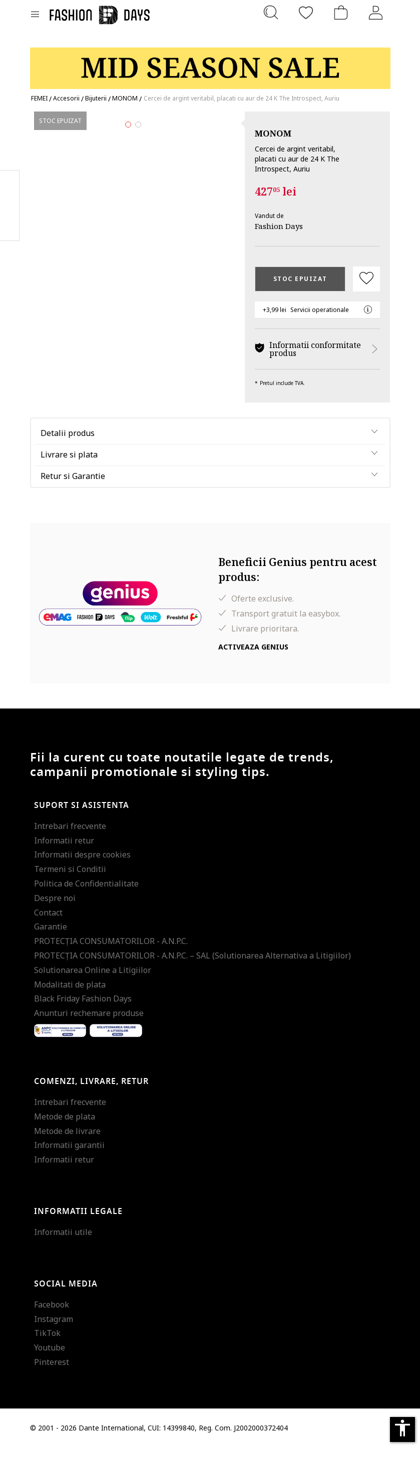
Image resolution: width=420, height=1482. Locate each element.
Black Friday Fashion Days (83, 1033)
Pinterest (51, 1396)
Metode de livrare (67, 1165)
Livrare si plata (69, 489)
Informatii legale (78, 1246)
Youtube (49, 1382)
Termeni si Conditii (70, 904)
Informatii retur (64, 875)
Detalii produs (68, 467)
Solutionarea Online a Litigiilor (92, 1004)
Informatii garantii (69, 1180)
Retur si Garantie (73, 510)
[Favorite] (306, 12)
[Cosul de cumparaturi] (341, 12)
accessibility (402, 1428)
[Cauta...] (271, 12)
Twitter (10, 225)
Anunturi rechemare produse (89, 1048)
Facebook (51, 1339)
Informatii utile (63, 1266)
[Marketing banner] (210, 63)
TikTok (47, 1368)
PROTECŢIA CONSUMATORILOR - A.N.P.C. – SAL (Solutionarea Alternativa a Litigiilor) (192, 990)
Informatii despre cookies (82, 889)
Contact (48, 947)
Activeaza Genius (253, 681)
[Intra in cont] (376, 12)
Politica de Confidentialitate (86, 918)
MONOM (273, 133)
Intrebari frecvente (70, 860)
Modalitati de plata (70, 1019)
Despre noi (55, 932)
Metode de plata (64, 1151)
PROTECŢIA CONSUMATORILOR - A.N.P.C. (111, 976)
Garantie (50, 961)
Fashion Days (279, 226)
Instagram (53, 1353)
